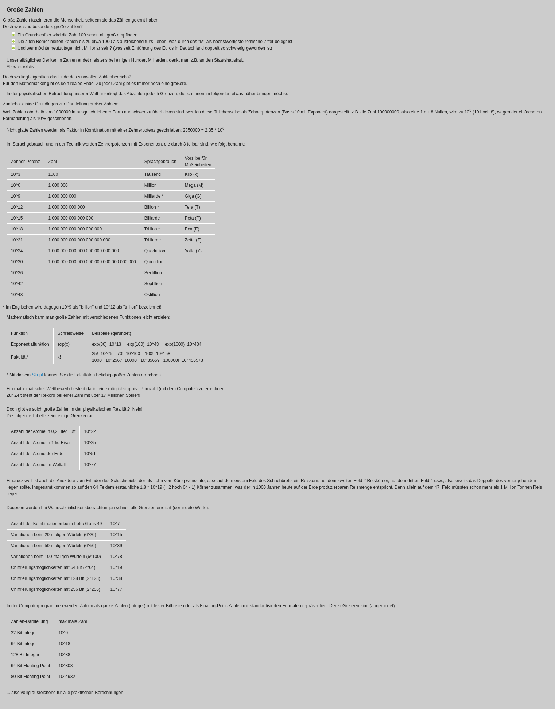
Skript (37, 374)
